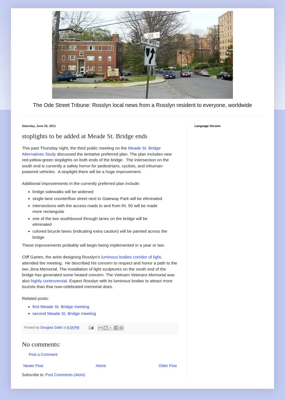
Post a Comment (43, 354)
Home (101, 366)
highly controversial (49, 280)
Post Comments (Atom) (65, 375)
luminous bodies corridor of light (131, 257)
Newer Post (33, 366)
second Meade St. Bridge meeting (64, 313)
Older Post (168, 366)
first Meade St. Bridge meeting (61, 306)
